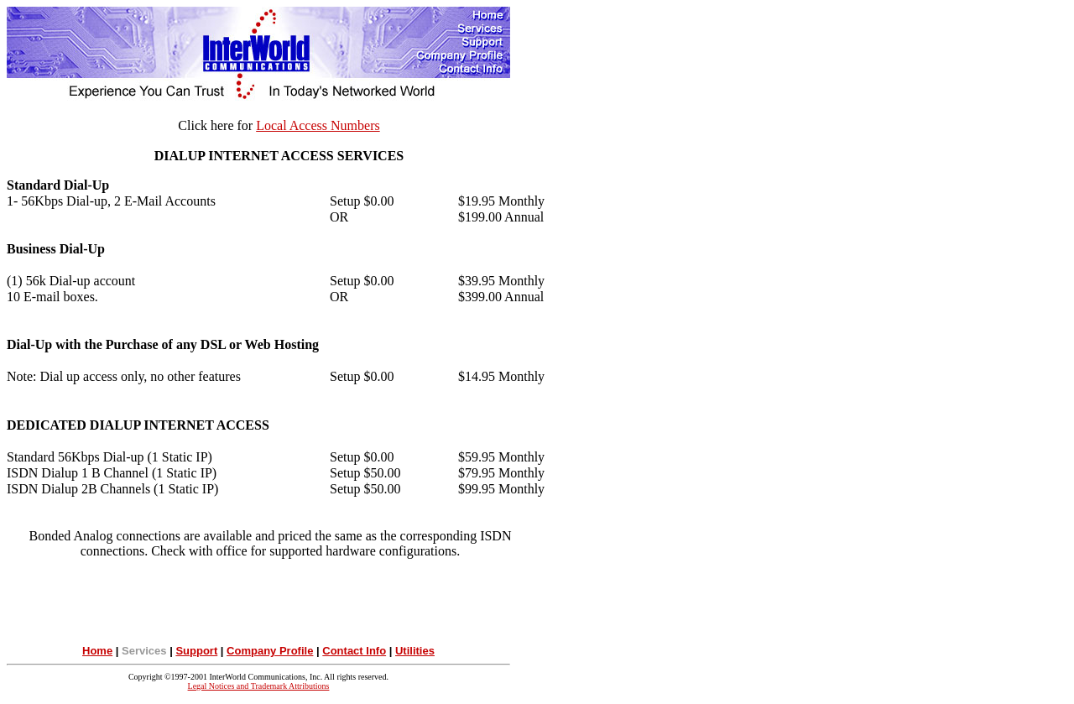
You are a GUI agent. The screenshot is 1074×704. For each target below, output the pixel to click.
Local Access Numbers (318, 125)
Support (196, 650)
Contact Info (354, 650)
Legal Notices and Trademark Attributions (259, 686)
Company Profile (270, 650)
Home (97, 650)
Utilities (415, 650)
